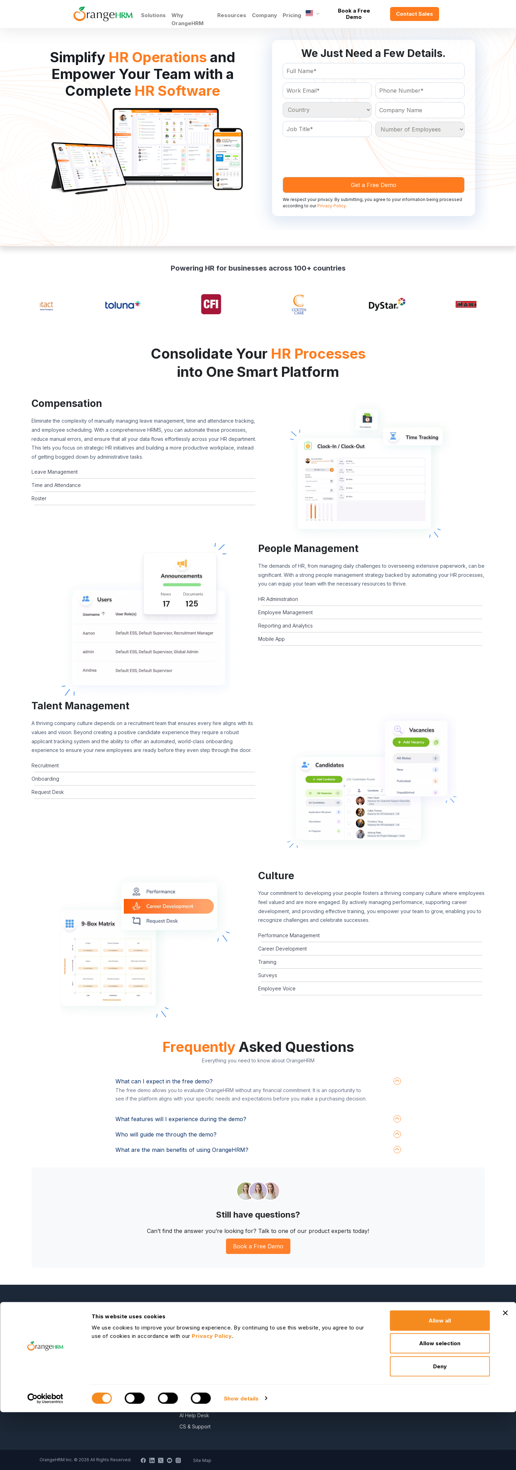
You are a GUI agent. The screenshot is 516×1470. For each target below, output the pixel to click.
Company (264, 15)
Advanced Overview (310, 1348)
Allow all (440, 1378)
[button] (371, 470)
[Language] (312, 14)
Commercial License (418, 1348)
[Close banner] (505, 1370)
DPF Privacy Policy (417, 1359)
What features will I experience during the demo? (180, 1119)
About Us (189, 1315)
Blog (292, 1326)
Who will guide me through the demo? (166, 1134)
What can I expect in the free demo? (164, 1081)
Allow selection (439, 1401)
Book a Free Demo (354, 13)
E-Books (296, 1315)
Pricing (292, 15)
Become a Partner (200, 1326)
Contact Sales (414, 13)
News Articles (195, 1359)
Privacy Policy (411, 1315)
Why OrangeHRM (187, 19)
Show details (241, 1456)
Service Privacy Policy (421, 1326)
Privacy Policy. (332, 205)
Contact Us (192, 1337)
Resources (231, 15)
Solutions (153, 15)
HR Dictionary (302, 1337)
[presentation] (336, 154)
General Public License (421, 1337)
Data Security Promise (312, 1359)
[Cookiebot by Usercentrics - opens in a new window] (45, 1456)
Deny (440, 1424)
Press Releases (197, 1348)
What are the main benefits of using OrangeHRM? (181, 1149)
